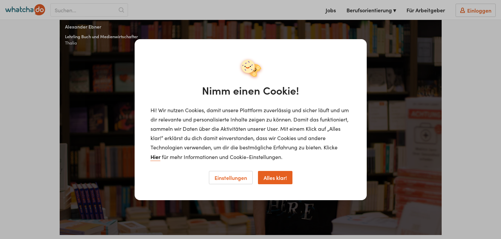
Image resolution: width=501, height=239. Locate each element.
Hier (155, 156)
